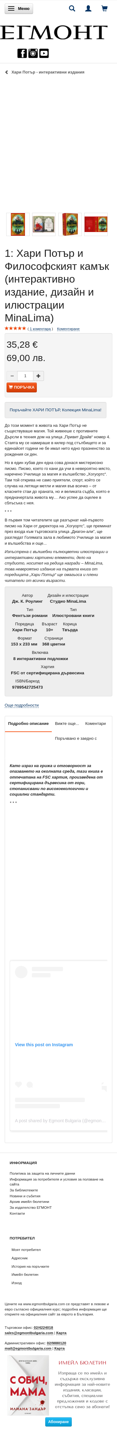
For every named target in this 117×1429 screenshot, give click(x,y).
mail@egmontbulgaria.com (28, 1348)
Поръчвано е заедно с (76, 738)
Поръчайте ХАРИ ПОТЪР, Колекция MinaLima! (55, 410)
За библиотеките (24, 1190)
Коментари (95, 723)
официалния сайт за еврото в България (59, 1314)
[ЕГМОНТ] (54, 31)
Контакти (17, 1213)
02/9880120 (56, 1343)
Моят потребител (26, 1250)
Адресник (20, 1258)
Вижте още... (67, 723)
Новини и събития (25, 1196)
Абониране (58, 1422)
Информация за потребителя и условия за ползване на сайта (56, 1181)
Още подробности (22, 705)
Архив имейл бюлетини (29, 1201)
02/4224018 (43, 1327)
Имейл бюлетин (25, 1274)
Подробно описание (28, 723)
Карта (61, 1333)
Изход (17, 1283)
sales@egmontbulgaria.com (29, 1333)
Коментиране (68, 329)
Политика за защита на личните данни (42, 1173)
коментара (40, 329)
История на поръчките (30, 1266)
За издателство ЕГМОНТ (31, 1207)
